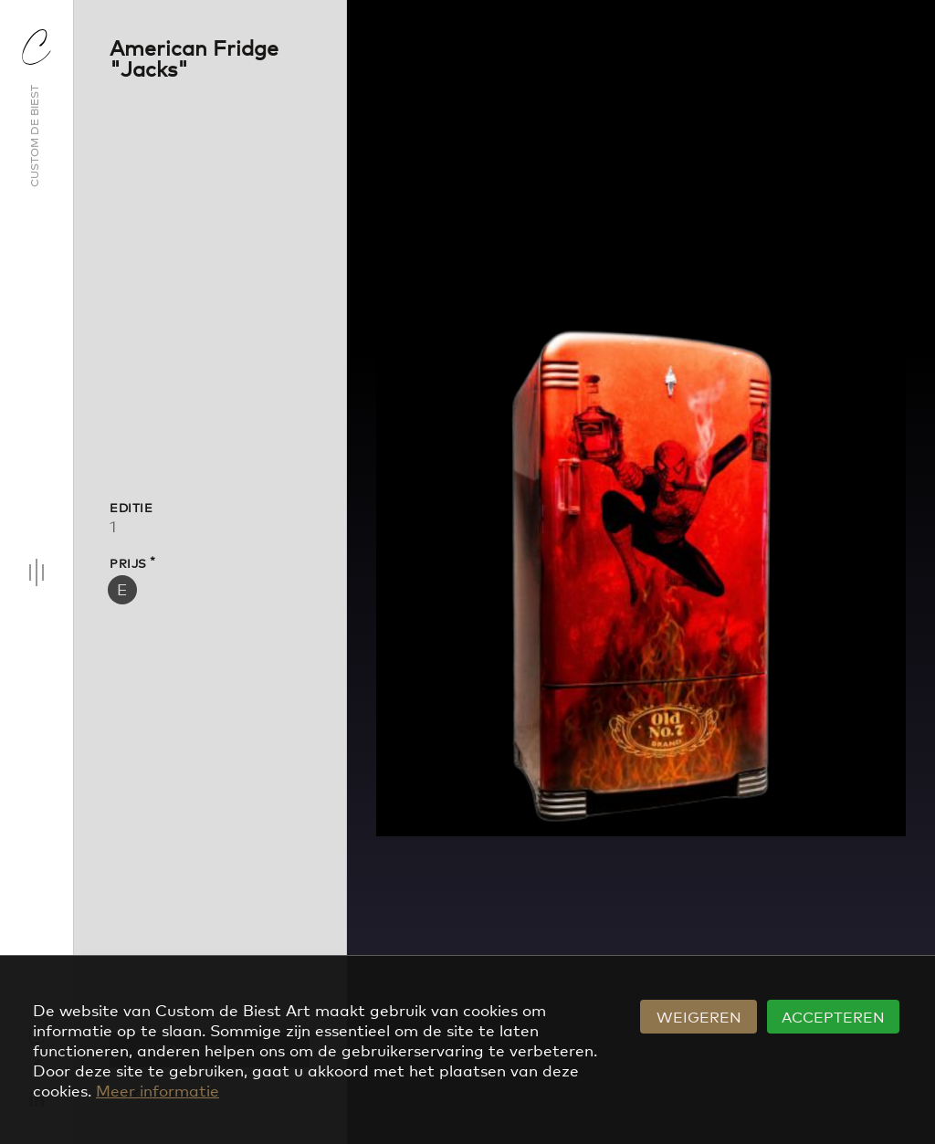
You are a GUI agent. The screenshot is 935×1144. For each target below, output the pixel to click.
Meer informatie (157, 1089)
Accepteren (833, 1016)
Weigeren (699, 1016)
